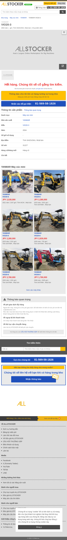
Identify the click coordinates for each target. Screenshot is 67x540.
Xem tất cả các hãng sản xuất (14, 483)
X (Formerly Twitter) (10, 464)
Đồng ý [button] (39, 527)
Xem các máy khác (33, 290)
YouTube (6, 467)
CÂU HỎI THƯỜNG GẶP (29, 332)
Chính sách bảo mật (10, 448)
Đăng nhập (61, 3)
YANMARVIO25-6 (37, 195)
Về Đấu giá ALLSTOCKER (13, 438)
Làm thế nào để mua (11, 435)
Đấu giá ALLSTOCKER (12, 495)
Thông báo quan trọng (32, 110)
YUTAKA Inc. (8, 527)
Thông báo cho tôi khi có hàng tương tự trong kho (33, 95)
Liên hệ (6, 451)
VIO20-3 (26, 125)
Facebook (6, 460)
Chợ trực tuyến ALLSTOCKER (14, 492)
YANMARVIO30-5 (37, 273)
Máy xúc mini (28, 115)
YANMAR (26, 120)
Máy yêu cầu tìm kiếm (11, 498)
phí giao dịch (39, 88)
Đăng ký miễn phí (50, 3)
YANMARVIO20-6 (37, 234)
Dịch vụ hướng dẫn (10, 429)
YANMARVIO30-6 (6, 195)
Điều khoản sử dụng (11, 445)
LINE (5, 473)
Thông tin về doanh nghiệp (13, 524)
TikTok (5, 470)
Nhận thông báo (33, 379)
